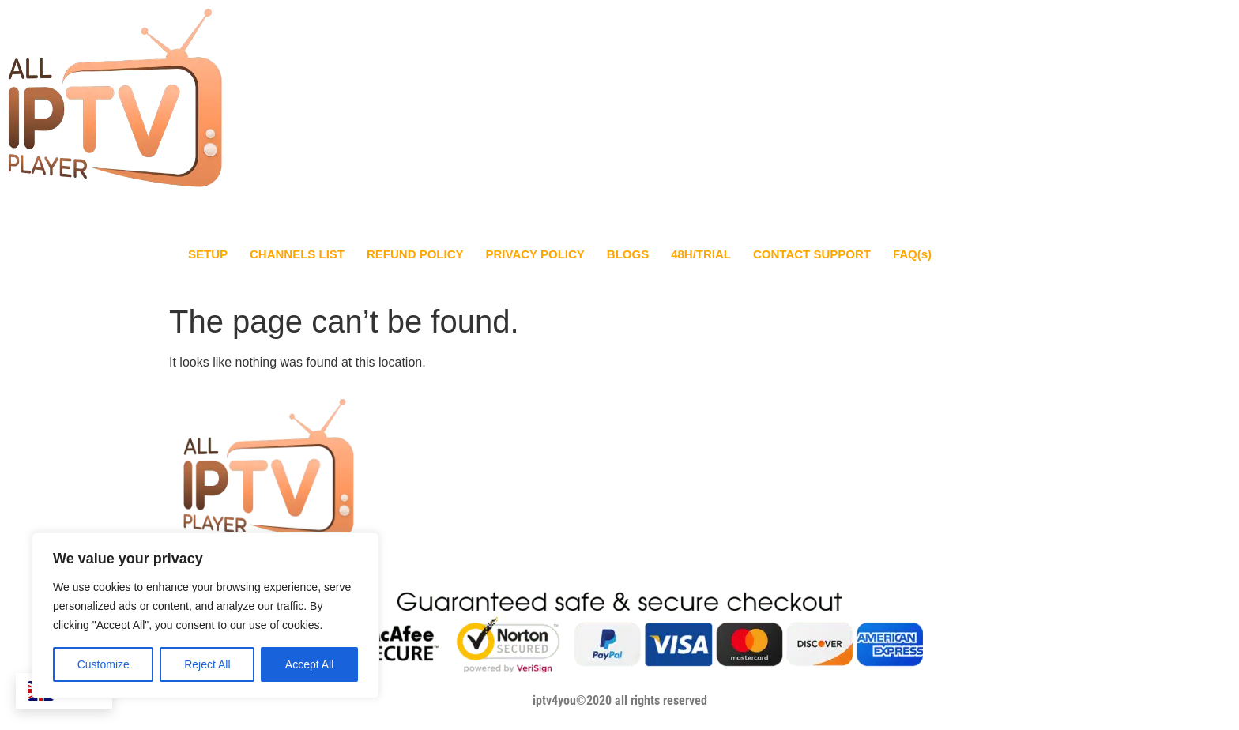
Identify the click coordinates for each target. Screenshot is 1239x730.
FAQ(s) (912, 254)
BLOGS (628, 254)
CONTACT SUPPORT (812, 254)
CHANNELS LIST (297, 254)
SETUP (208, 254)
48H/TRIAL (701, 254)
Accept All (309, 664)
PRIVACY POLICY (535, 254)
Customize (103, 664)
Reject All (207, 664)
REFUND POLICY (415, 254)
